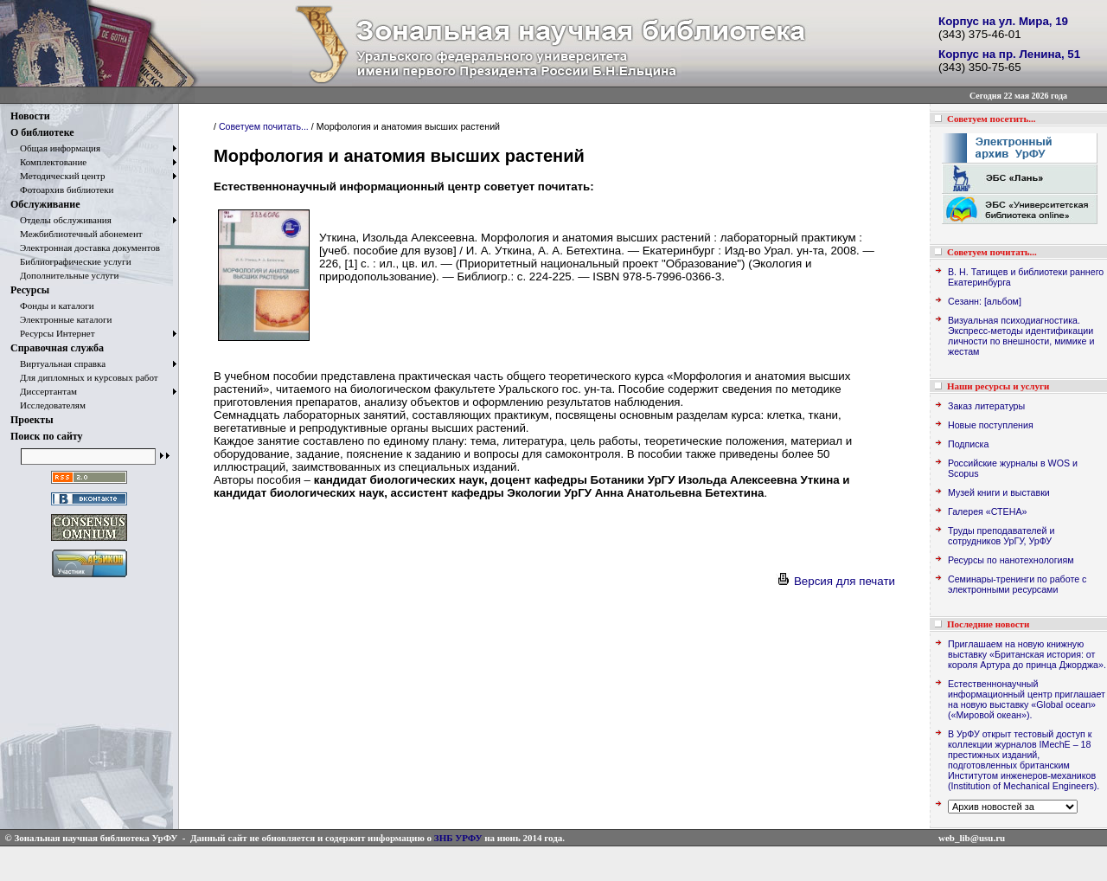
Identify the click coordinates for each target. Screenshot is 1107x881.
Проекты (32, 420)
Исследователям (48, 405)
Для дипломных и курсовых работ (84, 377)
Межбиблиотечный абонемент (76, 233)
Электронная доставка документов (85, 247)
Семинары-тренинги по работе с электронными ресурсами (1017, 584)
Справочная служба (57, 348)
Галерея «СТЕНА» (987, 511)
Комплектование (48, 162)
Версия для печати (835, 581)
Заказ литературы (986, 406)
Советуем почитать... (264, 126)
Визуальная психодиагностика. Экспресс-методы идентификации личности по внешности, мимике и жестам (1021, 336)
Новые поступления (990, 425)
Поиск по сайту (46, 436)
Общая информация (55, 148)
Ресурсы (29, 290)
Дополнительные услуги (64, 275)
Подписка (968, 444)
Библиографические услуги (70, 261)
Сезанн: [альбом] (984, 301)
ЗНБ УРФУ (458, 838)
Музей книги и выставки (999, 492)
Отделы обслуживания (61, 220)
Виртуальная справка (58, 363)
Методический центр (57, 175)
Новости (30, 116)
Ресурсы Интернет (52, 333)
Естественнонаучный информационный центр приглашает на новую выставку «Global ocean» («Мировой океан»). (1026, 699)
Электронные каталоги (61, 319)
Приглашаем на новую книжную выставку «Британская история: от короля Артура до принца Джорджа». (1027, 654)
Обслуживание (45, 204)
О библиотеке (42, 132)
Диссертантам (43, 391)
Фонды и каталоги (52, 305)
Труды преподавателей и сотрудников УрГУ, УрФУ (1001, 535)
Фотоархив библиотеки (61, 189)
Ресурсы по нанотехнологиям (1011, 560)
